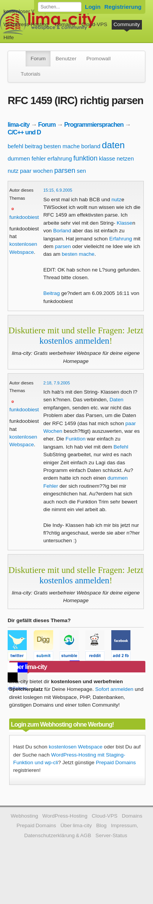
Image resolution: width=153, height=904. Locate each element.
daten (113, 145)
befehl (15, 146)
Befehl (121, 447)
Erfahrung (120, 239)
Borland (62, 230)
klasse (107, 158)
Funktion (75, 439)
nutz (13, 170)
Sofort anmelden (114, 689)
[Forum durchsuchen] (59, 7)
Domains (65, 24)
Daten (116, 399)
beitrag (33, 146)
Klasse (124, 223)
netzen (125, 158)
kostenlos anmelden (74, 341)
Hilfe (8, 37)
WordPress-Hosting (26, 24)
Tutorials (31, 74)
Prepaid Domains (116, 762)
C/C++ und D (24, 132)
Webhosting (24, 816)
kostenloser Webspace (29, 11)
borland (90, 146)
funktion (85, 158)
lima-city (18, 124)
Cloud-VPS (94, 24)
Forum (38, 58)
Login (93, 6)
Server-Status (111, 835)
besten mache (62, 146)
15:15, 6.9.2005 (57, 190)
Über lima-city (76, 825)
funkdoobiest (24, 217)
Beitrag (51, 293)
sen (81, 170)
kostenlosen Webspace (76, 747)
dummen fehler (27, 158)
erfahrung (59, 158)
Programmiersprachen (94, 124)
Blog (101, 825)
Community (127, 24)
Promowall (98, 58)
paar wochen (36, 170)
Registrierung (123, 6)
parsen (64, 170)
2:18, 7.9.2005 (56, 383)
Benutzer (65, 58)
